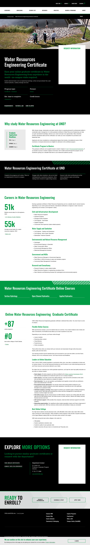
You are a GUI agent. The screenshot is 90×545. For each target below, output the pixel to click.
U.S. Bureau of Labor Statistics (13, 217)
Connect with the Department (13, 466)
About (84, 10)
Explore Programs (71, 514)
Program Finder (10, 16)
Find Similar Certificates (12, 463)
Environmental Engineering (76, 149)
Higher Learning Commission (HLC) (74, 374)
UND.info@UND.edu (10, 513)
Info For (59, 3)
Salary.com (8, 234)
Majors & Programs (70, 10)
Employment (70, 516)
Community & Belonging (52, 521)
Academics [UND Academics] (7, 10)
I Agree (80, 541)
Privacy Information (50, 542)
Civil (67, 149)
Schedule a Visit (59, 500)
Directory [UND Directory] (74, 3)
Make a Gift (70, 519)
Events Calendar (50, 519)
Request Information (40, 500)
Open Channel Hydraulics (44, 296)
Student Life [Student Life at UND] (32, 10)
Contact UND (49, 514)
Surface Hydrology (16, 296)
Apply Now (77, 500)
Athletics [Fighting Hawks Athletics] (56, 10)
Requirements (8, 106)
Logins (66, 3)
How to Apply (30, 106)
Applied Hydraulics (71, 296)
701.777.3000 (20, 513)
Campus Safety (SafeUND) (73, 521)
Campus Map (49, 516)
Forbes (7, 344)
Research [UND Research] (44, 10)
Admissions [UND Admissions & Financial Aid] (20, 10)
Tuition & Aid (19, 106)
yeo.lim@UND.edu (37, 474)
